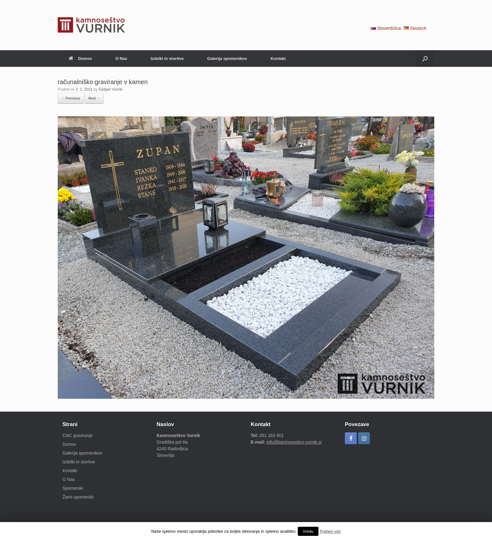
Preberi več (330, 531)
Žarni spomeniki (78, 496)
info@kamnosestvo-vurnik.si (294, 442)
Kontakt (278, 58)
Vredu (308, 531)
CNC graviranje (77, 435)
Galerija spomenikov (227, 58)
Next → (94, 98)
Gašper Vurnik (110, 89)
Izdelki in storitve (167, 58)
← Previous (70, 98)
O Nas (121, 58)
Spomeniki (72, 488)
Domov (80, 58)
